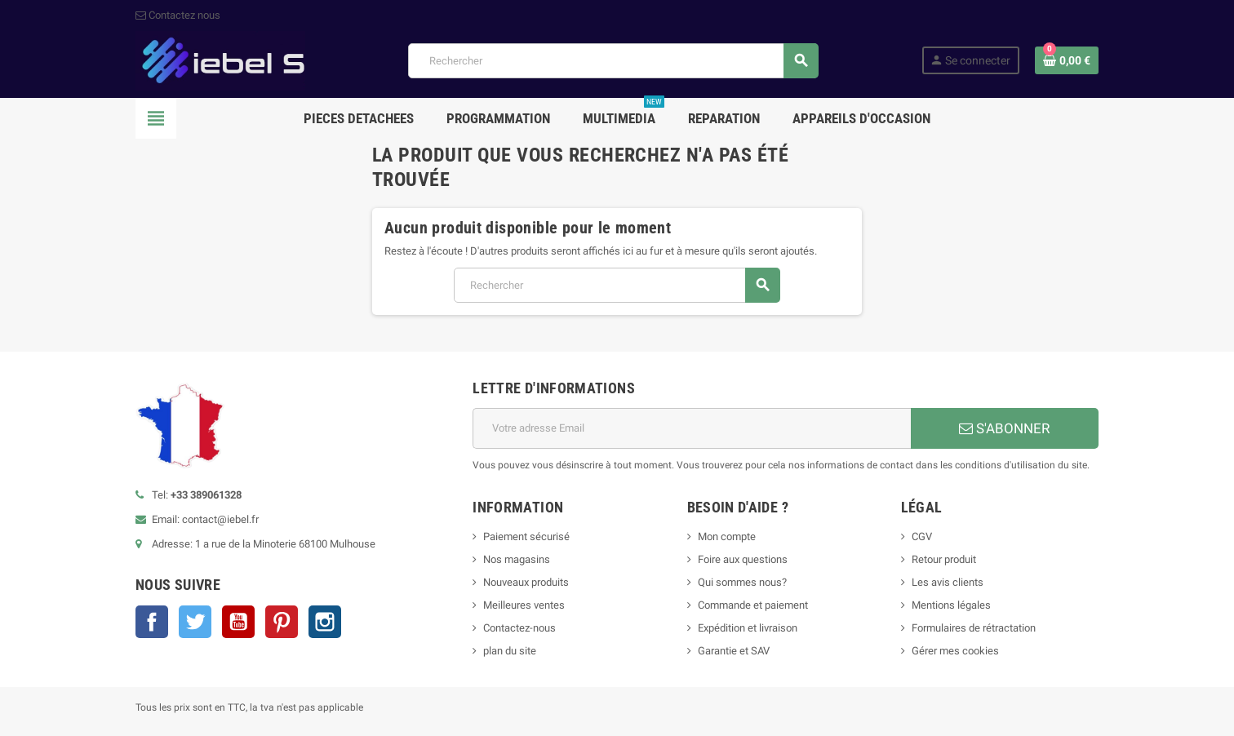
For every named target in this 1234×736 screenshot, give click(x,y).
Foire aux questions (743, 559)
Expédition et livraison (747, 628)
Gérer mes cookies (955, 651)
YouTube (238, 621)
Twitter (195, 621)
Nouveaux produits (526, 582)
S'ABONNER (1004, 428)
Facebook (151, 621)
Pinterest (281, 621)
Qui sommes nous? (742, 582)
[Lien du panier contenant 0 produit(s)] (1067, 60)
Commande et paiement (753, 605)
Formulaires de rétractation (975, 628)
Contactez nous (177, 15)
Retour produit (944, 559)
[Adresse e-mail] (692, 428)
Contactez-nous (519, 628)
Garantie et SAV (734, 651)
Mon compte (727, 536)
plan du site (509, 651)
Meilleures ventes (524, 605)
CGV (922, 536)
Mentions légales (951, 605)
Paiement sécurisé (526, 536)
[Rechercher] (613, 60)
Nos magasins (516, 559)
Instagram (324, 621)
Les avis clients (947, 582)
